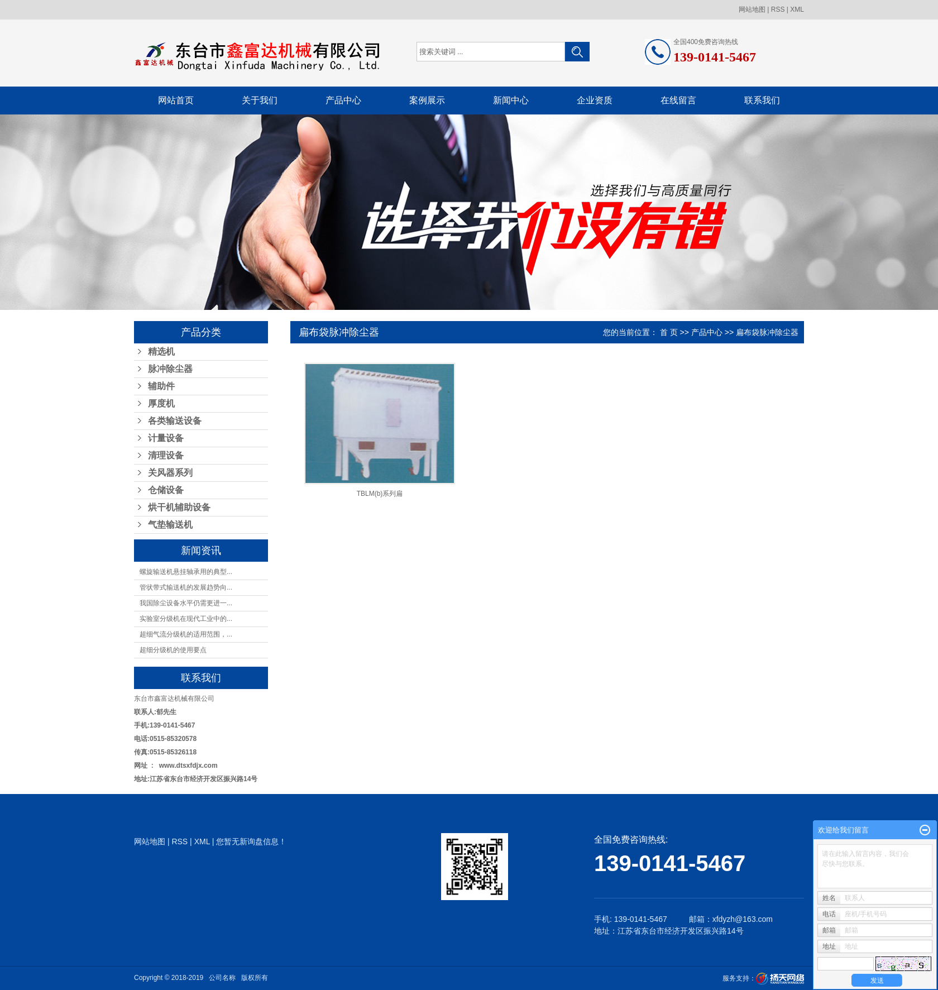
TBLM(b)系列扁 (380, 494)
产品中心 (343, 100)
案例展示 (427, 100)
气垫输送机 (170, 524)
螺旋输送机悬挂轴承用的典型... (186, 572)
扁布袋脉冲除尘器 (767, 332)
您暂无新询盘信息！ (251, 841)
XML (797, 9)
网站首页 (176, 100)
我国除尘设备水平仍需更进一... (186, 603)
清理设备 (166, 455)
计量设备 (166, 438)
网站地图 (752, 9)
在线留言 (678, 100)
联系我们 (762, 100)
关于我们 (259, 100)
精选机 (161, 351)
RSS (778, 9)
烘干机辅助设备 (179, 507)
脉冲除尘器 (170, 369)
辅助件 (161, 386)
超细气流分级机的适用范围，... (186, 634)
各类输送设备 (175, 420)
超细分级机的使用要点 (173, 650)
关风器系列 (170, 472)
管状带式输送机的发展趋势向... (186, 587)
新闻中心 (511, 100)
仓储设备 (166, 490)
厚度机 (161, 403)
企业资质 (594, 100)
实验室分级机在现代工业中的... (186, 619)
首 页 (669, 332)
